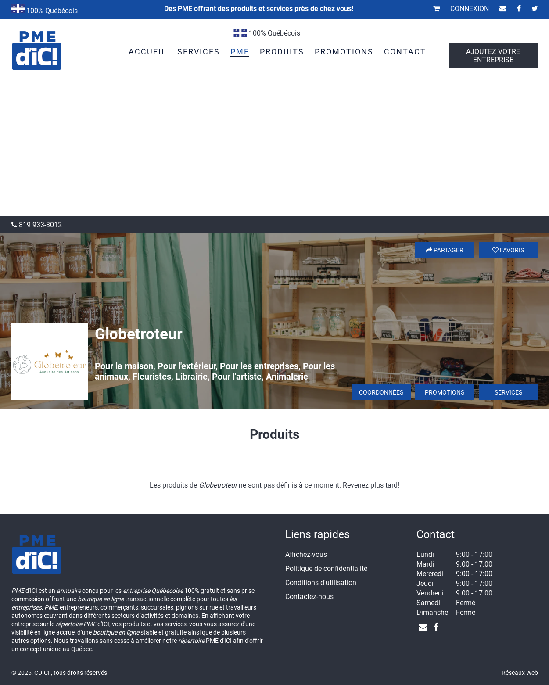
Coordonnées (381, 392)
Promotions (444, 392)
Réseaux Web (520, 672)
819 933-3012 (36, 225)
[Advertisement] (274, 150)
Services (508, 392)
